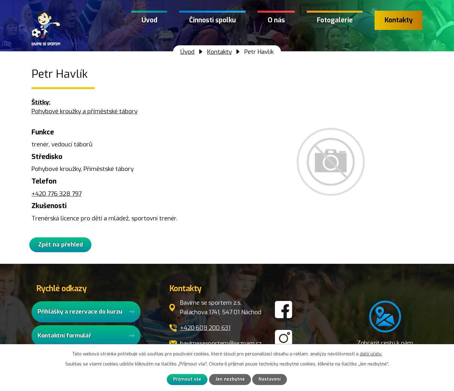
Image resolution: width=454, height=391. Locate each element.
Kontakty (399, 20)
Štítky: (41, 102)
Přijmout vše (187, 379)
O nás (276, 20)
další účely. (371, 354)
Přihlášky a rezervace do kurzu (80, 313)
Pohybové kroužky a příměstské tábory (84, 111)
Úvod (149, 20)
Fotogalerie (335, 20)
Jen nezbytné (230, 379)
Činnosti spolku (212, 20)
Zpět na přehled (63, 245)
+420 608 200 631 (205, 329)
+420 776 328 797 (57, 194)
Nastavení (270, 379)
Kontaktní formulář (64, 337)
